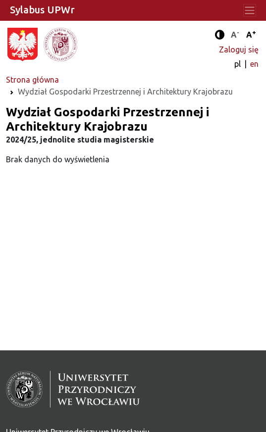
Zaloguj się (239, 49)
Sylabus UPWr (42, 9)
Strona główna (32, 79)
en (254, 63)
